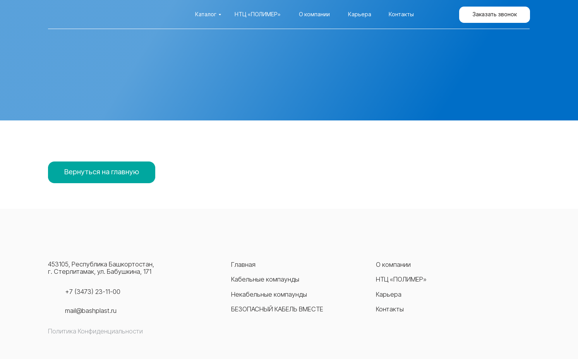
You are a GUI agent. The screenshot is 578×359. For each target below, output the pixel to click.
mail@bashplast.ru (91, 310)
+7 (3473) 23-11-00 (92, 291)
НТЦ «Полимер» (258, 14)
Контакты (401, 14)
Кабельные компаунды (265, 279)
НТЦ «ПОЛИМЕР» (401, 279)
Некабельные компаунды (269, 294)
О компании (314, 14)
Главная (243, 264)
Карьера (359, 14)
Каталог (205, 14)
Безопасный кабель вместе (277, 309)
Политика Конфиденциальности (95, 331)
